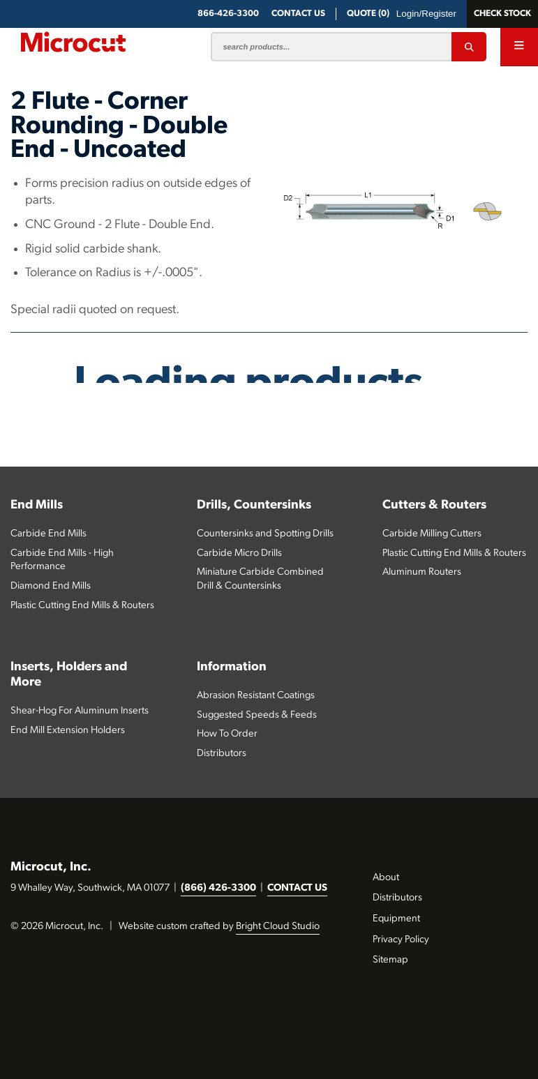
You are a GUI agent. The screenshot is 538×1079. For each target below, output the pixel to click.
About (386, 878)
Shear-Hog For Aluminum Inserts (79, 711)
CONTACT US (297, 888)
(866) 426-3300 (218, 888)
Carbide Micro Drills (239, 553)
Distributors (221, 753)
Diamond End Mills (50, 586)
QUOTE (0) (368, 13)
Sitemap (390, 960)
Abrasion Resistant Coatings (256, 696)
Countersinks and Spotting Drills (265, 534)
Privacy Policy (401, 940)
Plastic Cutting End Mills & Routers (82, 606)
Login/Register (426, 13)
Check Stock (502, 13)
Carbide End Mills (48, 534)
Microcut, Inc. (50, 867)
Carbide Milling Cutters (431, 534)
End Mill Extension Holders (67, 730)
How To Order (227, 734)
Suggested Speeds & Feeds (257, 715)
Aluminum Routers (421, 572)
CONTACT (298, 13)
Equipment (396, 919)
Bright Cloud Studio (278, 926)
